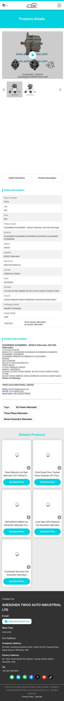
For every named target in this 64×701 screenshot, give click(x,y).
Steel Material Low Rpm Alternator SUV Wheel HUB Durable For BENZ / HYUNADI (16, 474)
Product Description (47, 178)
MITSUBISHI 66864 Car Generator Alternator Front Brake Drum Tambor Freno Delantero (16, 524)
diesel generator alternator (18, 419)
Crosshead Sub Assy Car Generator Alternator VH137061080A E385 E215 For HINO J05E (16, 573)
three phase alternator (16, 413)
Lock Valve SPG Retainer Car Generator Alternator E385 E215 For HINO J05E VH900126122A (47, 524)
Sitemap (38, 697)
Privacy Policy (28, 697)
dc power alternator (26, 407)
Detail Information (17, 178)
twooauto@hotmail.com (16, 621)
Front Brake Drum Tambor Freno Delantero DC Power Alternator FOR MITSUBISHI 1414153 (47, 474)
